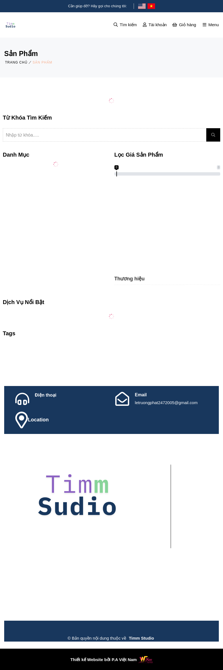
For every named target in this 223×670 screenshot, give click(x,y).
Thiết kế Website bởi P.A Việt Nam (103, 659)
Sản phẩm (42, 62)
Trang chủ (16, 62)
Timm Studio (141, 638)
